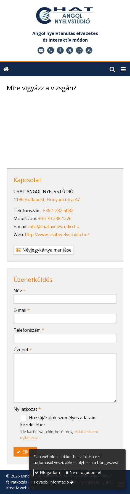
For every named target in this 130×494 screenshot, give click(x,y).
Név (19, 291)
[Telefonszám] (51, 51)
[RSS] (89, 51)
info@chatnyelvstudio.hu (53, 226)
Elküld (25, 452)
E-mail (22, 310)
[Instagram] (79, 51)
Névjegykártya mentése (43, 250)
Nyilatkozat (27, 409)
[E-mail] (41, 51)
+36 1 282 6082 (58, 210)
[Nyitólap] (65, 17)
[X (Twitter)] (70, 51)
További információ (51, 482)
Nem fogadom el (83, 472)
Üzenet (23, 350)
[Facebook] (60, 51)
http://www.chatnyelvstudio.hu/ (57, 234)
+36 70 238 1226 (54, 218)
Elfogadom (47, 472)
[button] (123, 69)
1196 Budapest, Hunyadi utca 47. (47, 199)
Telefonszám (29, 330)
